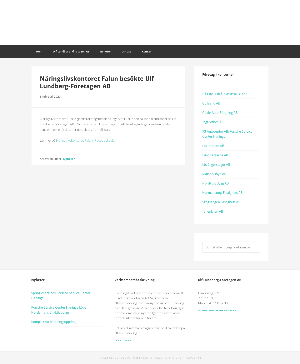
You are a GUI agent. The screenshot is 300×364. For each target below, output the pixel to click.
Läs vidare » (123, 340)
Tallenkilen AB (212, 211)
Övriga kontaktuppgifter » (217, 310)
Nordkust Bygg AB (215, 183)
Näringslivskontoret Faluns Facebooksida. (85, 140)
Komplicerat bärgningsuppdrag (53, 321)
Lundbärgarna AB (215, 155)
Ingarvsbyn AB (213, 122)
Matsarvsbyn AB (214, 174)
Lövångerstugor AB (216, 164)
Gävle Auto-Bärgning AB (220, 112)
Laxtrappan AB (213, 145)
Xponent (178, 357)
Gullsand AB (211, 103)
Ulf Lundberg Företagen (150, 22)
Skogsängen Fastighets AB (221, 202)
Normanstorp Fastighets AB (222, 192)
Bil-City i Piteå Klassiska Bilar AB (226, 94)
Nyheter (69, 159)
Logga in (194, 357)
